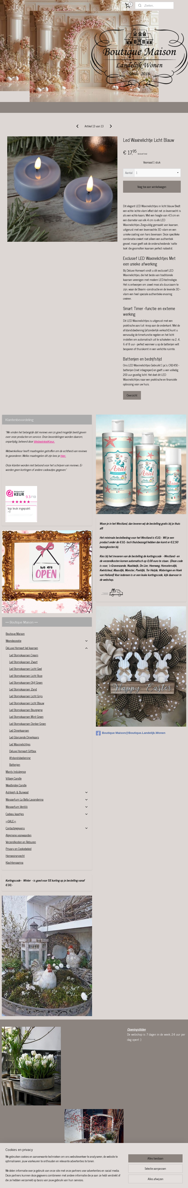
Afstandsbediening (20, 730)
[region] (64, 1171)
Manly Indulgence (16, 744)
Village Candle (13, 751)
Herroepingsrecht (15, 828)
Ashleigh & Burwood (47, 764)
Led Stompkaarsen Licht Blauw (26, 675)
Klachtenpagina (14, 835)
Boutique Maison (15, 606)
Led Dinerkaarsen (19, 703)
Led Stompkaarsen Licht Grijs (26, 668)
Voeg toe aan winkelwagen (151, 159)
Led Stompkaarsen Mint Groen (26, 689)
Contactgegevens (47, 800)
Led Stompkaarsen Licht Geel (25, 641)
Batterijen (14, 737)
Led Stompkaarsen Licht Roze (25, 648)
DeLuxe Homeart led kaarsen (47, 620)
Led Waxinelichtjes (19, 716)
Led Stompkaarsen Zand (23, 661)
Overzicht (132, 367)
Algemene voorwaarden (18, 807)
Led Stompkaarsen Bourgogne (26, 682)
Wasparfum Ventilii (47, 779)
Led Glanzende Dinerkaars (24, 709)
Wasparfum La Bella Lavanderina (47, 772)
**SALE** (11, 793)
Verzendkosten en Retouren (21, 814)
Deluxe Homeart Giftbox (22, 723)
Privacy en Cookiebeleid (18, 821)
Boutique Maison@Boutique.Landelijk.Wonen (130, 706)
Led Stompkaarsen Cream (23, 627)
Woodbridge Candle (16, 757)
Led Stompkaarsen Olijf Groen (26, 655)
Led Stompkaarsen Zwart (23, 634)
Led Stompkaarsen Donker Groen (27, 696)
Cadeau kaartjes (47, 786)
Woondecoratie (47, 613)
